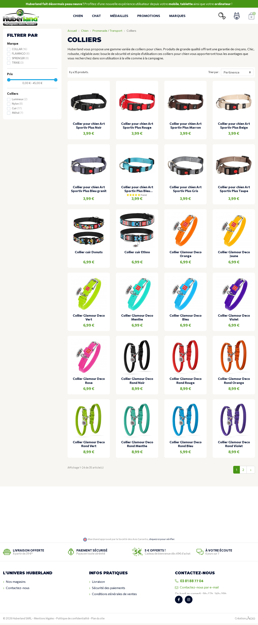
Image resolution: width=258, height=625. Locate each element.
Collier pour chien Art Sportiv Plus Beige (234, 125)
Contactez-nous (16, 588)
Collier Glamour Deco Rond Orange (234, 380)
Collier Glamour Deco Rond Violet (234, 444)
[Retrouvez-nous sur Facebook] (179, 601)
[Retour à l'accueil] (21, 16)
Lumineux (19, 99)
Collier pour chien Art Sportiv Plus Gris (186, 189)
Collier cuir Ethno (137, 252)
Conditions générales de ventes (113, 594)
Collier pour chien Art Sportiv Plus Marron (186, 125)
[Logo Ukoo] (250, 620)
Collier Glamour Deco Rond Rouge (186, 380)
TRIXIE (18, 62)
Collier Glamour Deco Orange (186, 254)
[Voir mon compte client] (236, 15)
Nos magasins (14, 582)
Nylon (17, 103)
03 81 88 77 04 (189, 581)
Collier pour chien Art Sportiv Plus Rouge (137, 125)
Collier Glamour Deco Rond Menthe (137, 444)
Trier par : (213, 72)
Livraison (97, 582)
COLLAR (19, 49)
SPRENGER (20, 58)
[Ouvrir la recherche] (222, 15)
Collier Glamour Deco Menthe (137, 317)
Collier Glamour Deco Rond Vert (89, 444)
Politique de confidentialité (72, 620)
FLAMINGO (21, 53)
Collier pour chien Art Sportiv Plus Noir (89, 125)
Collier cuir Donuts (89, 252)
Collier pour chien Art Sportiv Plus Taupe (234, 189)
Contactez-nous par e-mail (197, 587)
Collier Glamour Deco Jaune (234, 254)
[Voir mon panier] (251, 15)
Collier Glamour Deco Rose (89, 380)
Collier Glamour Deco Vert (89, 317)
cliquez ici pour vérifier (161, 539)
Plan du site (98, 620)
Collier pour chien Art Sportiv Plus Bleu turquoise (137, 189)
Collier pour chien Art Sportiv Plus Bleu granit (88, 189)
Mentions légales (44, 620)
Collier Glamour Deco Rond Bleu (186, 444)
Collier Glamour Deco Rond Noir (137, 380)
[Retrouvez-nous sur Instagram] (188, 601)
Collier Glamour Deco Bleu (186, 317)
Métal (17, 112)
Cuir (17, 108)
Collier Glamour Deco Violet (234, 317)
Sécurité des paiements (107, 588)
